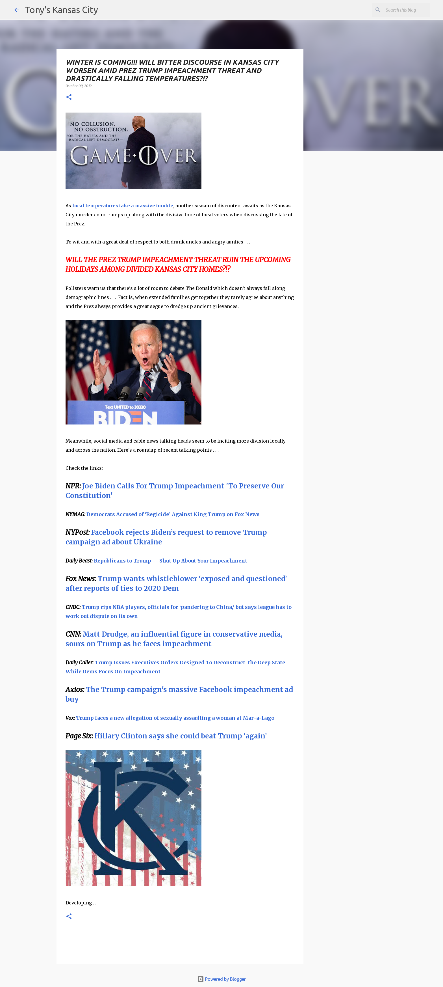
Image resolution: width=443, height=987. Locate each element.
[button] (69, 97)
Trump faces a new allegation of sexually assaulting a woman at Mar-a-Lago (175, 718)
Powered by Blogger (221, 979)
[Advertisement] (349, 253)
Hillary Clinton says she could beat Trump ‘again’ (180, 736)
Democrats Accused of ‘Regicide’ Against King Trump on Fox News (173, 514)
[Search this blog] (400, 10)
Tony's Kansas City (61, 10)
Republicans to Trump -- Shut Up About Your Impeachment (170, 560)
